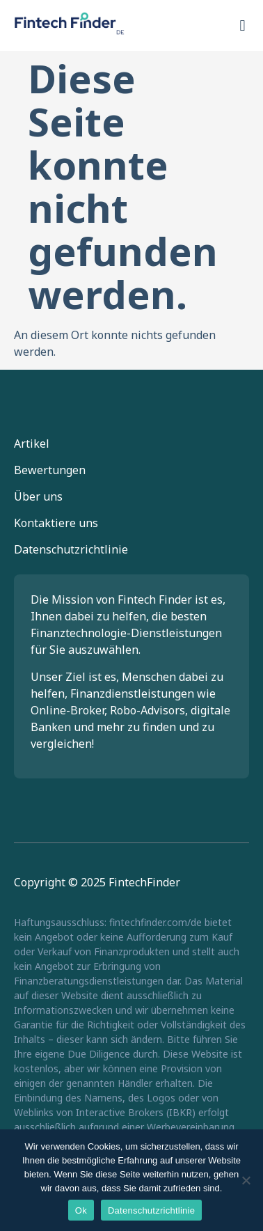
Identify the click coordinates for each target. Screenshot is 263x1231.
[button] (242, 25)
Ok (81, 1210)
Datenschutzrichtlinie (71, 549)
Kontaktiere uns (56, 523)
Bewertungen (50, 470)
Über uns (38, 496)
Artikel (31, 443)
